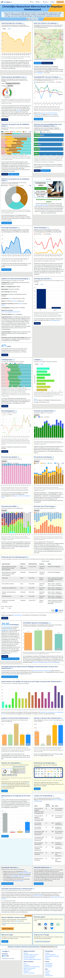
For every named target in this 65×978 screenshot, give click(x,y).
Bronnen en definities (50, 954)
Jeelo (61, 897)
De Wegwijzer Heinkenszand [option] (12, 83)
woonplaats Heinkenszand (24, 873)
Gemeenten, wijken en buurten (30, 954)
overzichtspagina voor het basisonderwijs (20, 876)
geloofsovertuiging (38, 895)
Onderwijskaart (48, 965)
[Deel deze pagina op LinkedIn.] (52, 924)
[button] (24, 23)
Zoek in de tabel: (53, 561)
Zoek (32, 2)
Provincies (25, 957)
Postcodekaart (48, 966)
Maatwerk (47, 974)
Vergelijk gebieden (6, 223)
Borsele (20, 303)
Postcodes (25, 956)
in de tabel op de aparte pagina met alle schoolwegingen (46, 662)
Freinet (55, 897)
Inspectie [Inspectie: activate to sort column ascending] (41, 564)
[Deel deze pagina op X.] (45, 928)
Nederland (31, 957)
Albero (10, 298)
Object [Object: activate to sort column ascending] (49, 564)
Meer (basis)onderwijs (7, 883)
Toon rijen (6, 608)
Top (56, 946)
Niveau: (3, 83)
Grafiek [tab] (4, 28)
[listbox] (13, 83)
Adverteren (48, 971)
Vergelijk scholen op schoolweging (10, 658)
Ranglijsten (47, 959)
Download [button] (60, 2)
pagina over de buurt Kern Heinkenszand (41, 670)
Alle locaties (5, 836)
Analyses (47, 953)
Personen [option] (36, 415)
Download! (37, 788)
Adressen (25, 953)
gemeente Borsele (18, 880)
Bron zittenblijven (6, 269)
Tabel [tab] (9, 28)
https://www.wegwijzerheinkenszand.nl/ (10, 311)
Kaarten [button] (45, 2)
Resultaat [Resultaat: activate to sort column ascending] (22, 564)
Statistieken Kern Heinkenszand (9, 676)
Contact (47, 972)
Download (4, 791)
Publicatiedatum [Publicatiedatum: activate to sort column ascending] (33, 564)
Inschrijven (4, 941)
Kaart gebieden (48, 963)
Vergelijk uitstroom (13, 174)
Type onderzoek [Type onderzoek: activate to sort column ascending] (6, 564)
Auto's (24, 963)
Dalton (51, 897)
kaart (23, 877)
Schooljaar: (4, 86)
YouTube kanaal (49, 975)
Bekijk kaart (37, 63)
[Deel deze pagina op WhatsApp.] (58, 924)
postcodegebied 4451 (55, 320)
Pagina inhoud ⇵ (32, 19)
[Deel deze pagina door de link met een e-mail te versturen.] (39, 924)
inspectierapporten (17, 615)
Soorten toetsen (38, 119)
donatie (18, 921)
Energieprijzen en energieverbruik (31, 966)
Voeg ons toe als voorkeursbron (42, 941)
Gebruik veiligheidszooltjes (41, 205)
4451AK (15, 301)
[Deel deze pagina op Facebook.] (45, 924)
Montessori (4, 898)
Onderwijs (25, 971)
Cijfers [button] (38, 2)
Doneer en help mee (8, 928)
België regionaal (37, 959)
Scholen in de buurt (46, 63)
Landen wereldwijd (27, 959)
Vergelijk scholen (46, 170)
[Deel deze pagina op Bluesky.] (52, 928)
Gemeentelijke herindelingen (52, 956)
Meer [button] (52, 2)
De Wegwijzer (39, 72)
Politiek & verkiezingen (28, 973)
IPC (58, 897)
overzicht (52, 114)
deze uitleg (19, 110)
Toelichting (4, 119)
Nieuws (47, 957)
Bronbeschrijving (39, 883)
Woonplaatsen (32, 956)
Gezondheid (26, 965)
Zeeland (3, 305)
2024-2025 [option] (9, 86)
